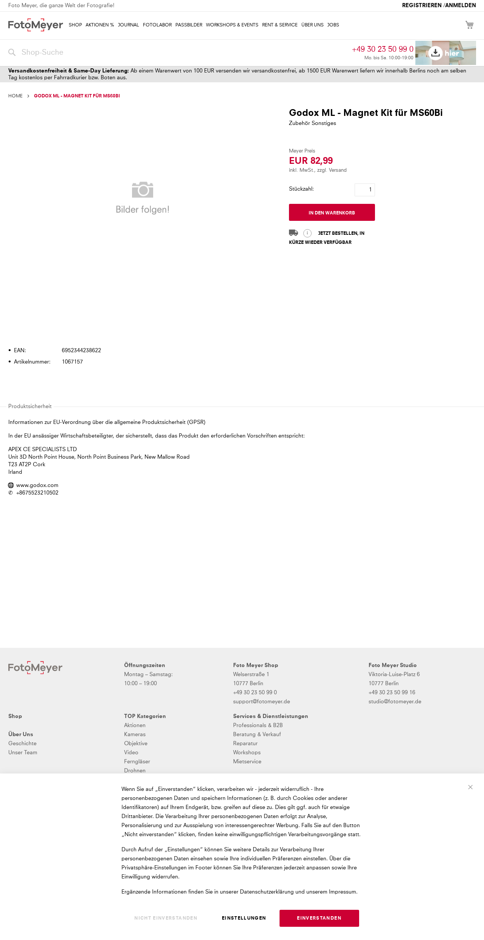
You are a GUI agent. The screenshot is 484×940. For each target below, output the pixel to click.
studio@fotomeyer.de (395, 701)
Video (131, 752)
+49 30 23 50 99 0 (382, 49)
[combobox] (178, 53)
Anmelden (460, 5)
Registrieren (422, 5)
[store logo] (35, 24)
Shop (15, 716)
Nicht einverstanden (165, 918)
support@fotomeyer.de (261, 701)
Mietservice (247, 761)
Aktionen (135, 725)
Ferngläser (137, 761)
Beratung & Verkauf (257, 734)
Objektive (136, 743)
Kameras (135, 734)
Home (15, 96)
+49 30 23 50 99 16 (392, 692)
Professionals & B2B (258, 725)
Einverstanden (319, 918)
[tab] (241, 329)
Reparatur (245, 743)
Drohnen (135, 771)
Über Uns (20, 734)
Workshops (247, 752)
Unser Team (22, 752)
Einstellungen (244, 918)
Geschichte (22, 743)
